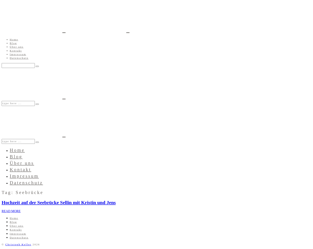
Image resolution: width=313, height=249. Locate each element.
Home (14, 39)
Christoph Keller (18, 244)
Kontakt (16, 50)
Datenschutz (19, 57)
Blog (13, 43)
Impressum (18, 54)
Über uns (16, 46)
